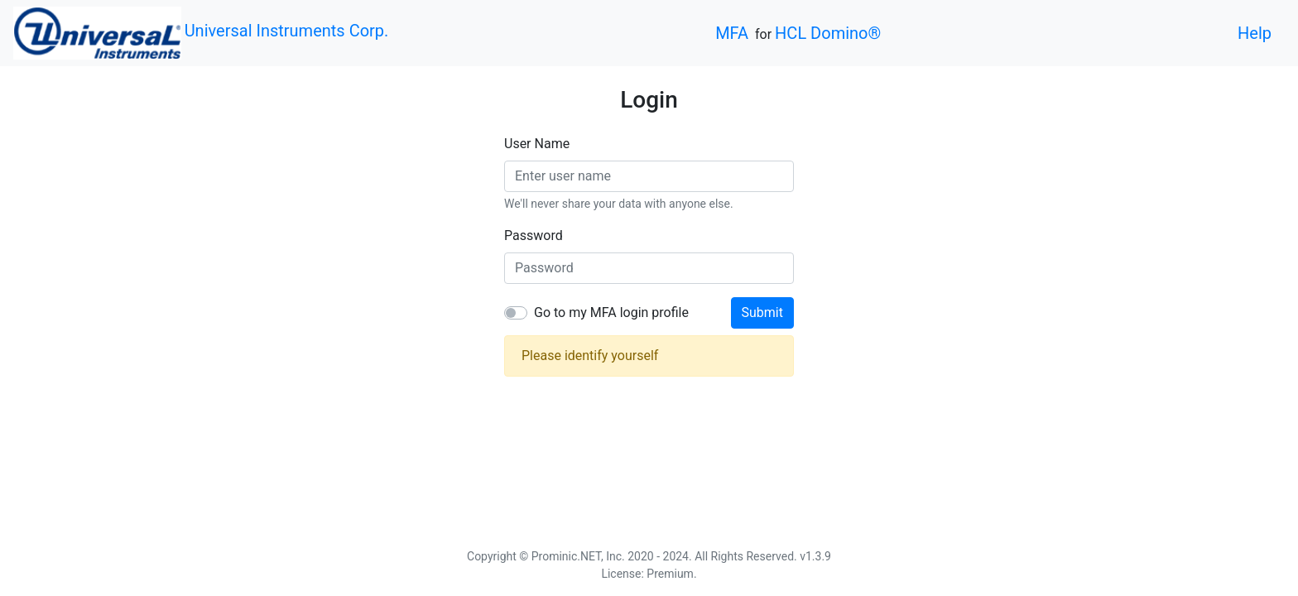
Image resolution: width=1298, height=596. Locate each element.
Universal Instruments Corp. (287, 31)
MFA (731, 33)
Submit (762, 312)
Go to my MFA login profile (611, 312)
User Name (537, 143)
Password (533, 235)
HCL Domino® (828, 33)
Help (1255, 33)
